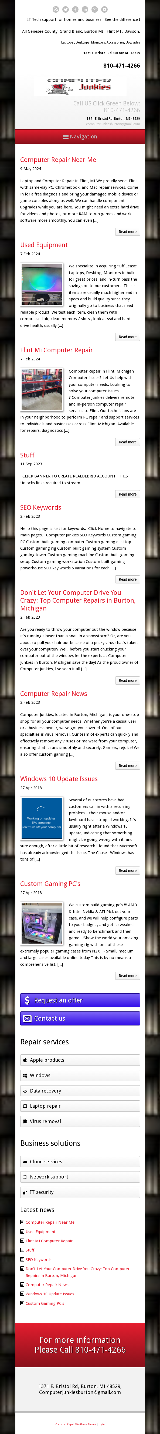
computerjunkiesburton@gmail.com (113, 124)
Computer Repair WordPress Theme (76, 1424)
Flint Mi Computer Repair (56, 350)
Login (101, 1424)
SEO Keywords (40, 507)
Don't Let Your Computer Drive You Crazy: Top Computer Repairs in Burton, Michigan (78, 600)
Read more (128, 232)
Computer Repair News (53, 694)
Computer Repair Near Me (58, 160)
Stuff (27, 455)
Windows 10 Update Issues (59, 779)
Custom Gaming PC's (50, 884)
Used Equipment (44, 245)
